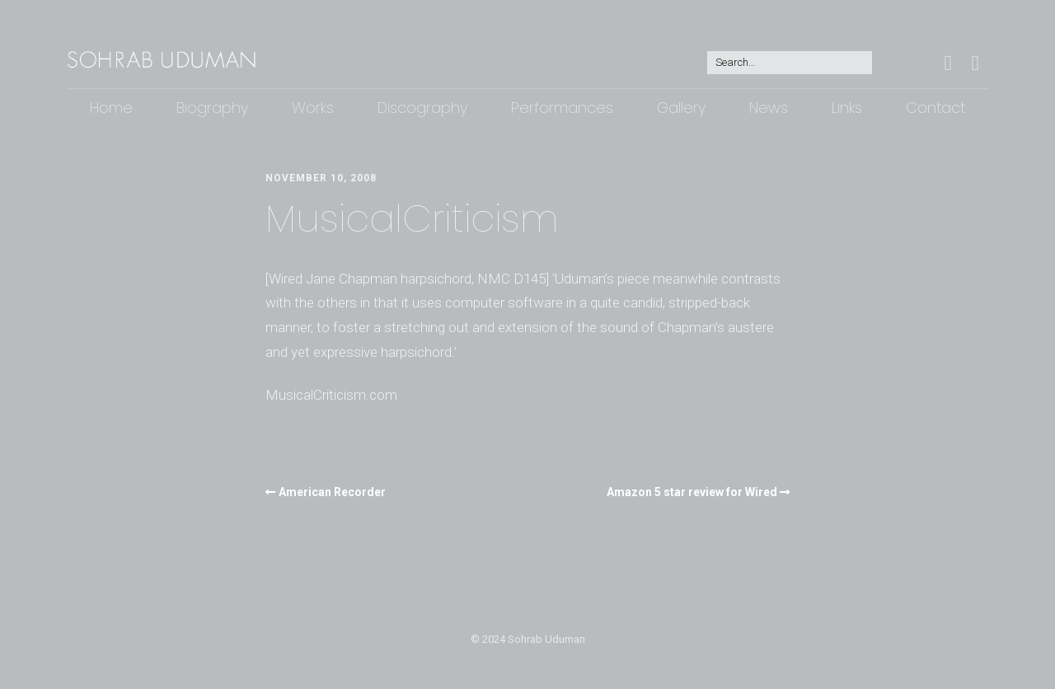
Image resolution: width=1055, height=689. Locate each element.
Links (847, 107)
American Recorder (332, 492)
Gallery (681, 107)
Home (111, 107)
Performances (562, 107)
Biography (212, 107)
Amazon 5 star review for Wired (692, 492)
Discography (422, 107)
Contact (935, 107)
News (768, 107)
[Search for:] (789, 63)
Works (313, 107)
